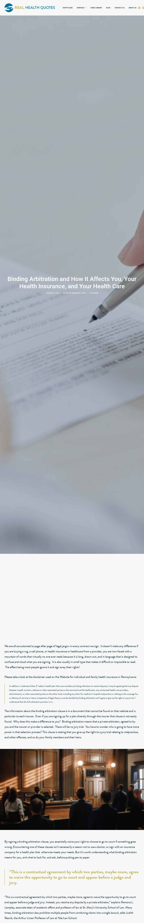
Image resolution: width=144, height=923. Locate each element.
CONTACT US (119, 8)
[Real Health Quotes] (29, 7)
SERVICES (81, 8)
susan (95, 147)
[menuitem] (67, 8)
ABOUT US (132, 8)
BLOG (108, 8)
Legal (84, 147)
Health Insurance (73, 147)
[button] (139, 8)
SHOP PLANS (68, 8)
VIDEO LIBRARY (96, 8)
